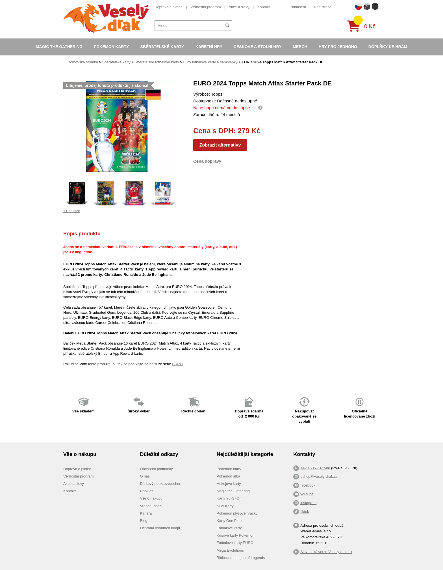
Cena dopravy (207, 161)
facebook (307, 485)
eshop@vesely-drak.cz (319, 476)
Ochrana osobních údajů (160, 528)
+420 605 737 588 (315, 468)
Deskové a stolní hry (257, 46)
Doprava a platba (169, 7)
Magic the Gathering (59, 46)
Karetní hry (209, 46)
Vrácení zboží (151, 506)
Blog (143, 521)
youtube (306, 494)
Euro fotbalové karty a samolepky (210, 62)
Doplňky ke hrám (387, 46)
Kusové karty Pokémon (236, 535)
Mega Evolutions (230, 550)
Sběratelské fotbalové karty (157, 62)
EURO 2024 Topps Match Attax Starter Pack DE (282, 62)
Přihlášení (298, 7)
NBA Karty (225, 506)
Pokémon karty (111, 46)
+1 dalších (71, 211)
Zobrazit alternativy (220, 145)
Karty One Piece (230, 521)
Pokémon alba (228, 476)
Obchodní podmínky (156, 469)
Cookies (146, 491)
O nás (145, 476)
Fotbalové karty (229, 528)
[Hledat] (227, 26)
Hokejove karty (229, 483)
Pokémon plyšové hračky (237, 513)
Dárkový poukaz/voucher (160, 483)
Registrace (322, 7)
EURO (177, 364)
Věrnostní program (205, 7)
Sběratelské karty (162, 46)
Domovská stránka (83, 62)
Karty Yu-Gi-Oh (229, 498)
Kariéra (146, 513)
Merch (300, 46)
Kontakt (263, 7)
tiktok (304, 511)
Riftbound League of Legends (241, 558)
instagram (308, 503)
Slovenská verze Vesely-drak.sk (326, 552)
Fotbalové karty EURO (235, 543)
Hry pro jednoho (338, 46)
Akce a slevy (239, 7)
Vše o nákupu (151, 498)
